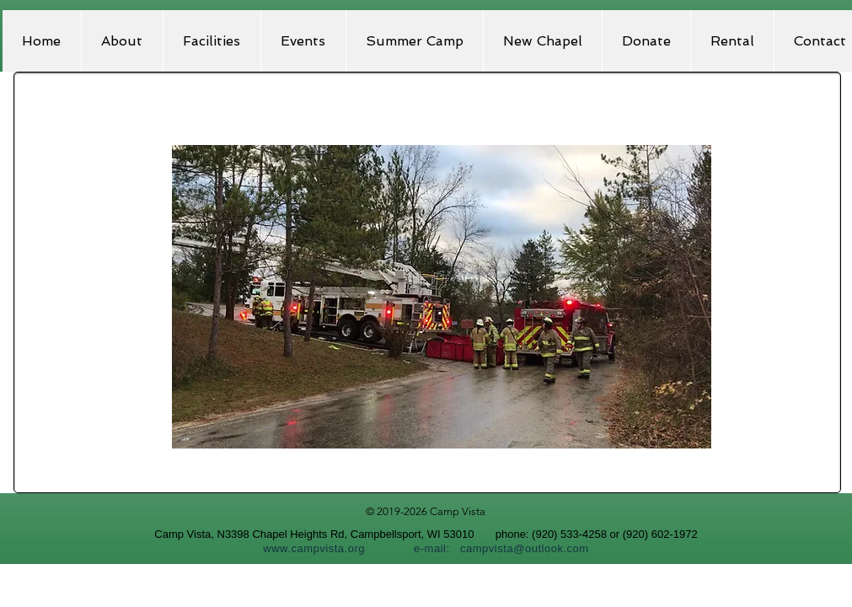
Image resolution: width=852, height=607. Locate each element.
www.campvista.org (314, 548)
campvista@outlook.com (524, 548)
